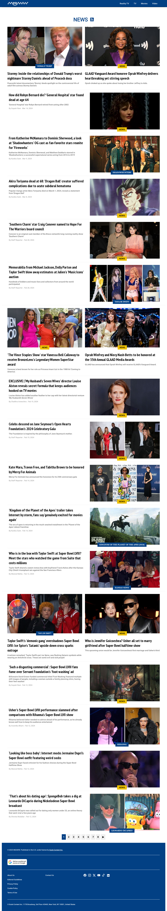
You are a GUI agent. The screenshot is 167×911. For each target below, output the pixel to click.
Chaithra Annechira (19, 402)
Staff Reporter (17, 240)
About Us (10, 875)
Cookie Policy (12, 888)
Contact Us (49, 875)
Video (154, 3)
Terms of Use (12, 893)
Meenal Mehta (17, 574)
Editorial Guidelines (14, 880)
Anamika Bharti (17, 726)
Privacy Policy (12, 884)
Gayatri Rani (16, 108)
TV (135, 3)
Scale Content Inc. (56, 850)
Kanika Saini (16, 159)
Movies (144, 3)
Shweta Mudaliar (18, 817)
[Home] (17, 3)
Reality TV (124, 3)
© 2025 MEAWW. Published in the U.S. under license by (28, 850)
